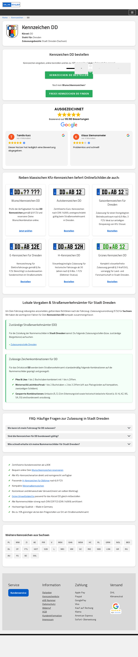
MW (18, 564)
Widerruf (46, 629)
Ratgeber (47, 614)
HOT (36, 570)
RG (126, 570)
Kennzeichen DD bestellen (69, 89)
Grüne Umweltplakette (23, 517)
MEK (60, 564)
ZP (17, 570)
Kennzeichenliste (50, 618)
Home (5, 17)
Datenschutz (49, 626)
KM (71, 570)
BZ (26, 577)
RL (98, 564)
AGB (44, 633)
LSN (108, 570)
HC (90, 564)
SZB (46, 570)
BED (128, 564)
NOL (118, 564)
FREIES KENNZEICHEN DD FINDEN (69, 108)
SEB (98, 570)
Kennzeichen (17, 17)
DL (9, 570)
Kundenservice (18, 614)
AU (9, 577)
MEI (62, 570)
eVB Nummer (49, 622)
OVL (35, 577)
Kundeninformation (52, 637)
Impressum (48, 641)
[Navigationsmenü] (132, 12)
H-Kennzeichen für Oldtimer (36, 502)
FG (17, 577)
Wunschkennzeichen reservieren (48, 491)
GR (117, 570)
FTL (26, 570)
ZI (26, 564)
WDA (80, 564)
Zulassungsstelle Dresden (24, 364)
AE (34, 564)
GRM (108, 564)
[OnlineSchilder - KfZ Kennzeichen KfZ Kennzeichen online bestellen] (11, 4)
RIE (89, 570)
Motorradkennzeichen (34, 507)
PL (9, 564)
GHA (70, 564)
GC (80, 570)
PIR (43, 564)
